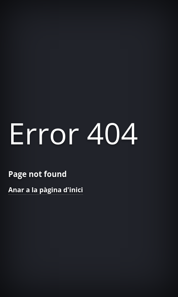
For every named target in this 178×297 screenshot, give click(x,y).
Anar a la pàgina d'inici (45, 189)
